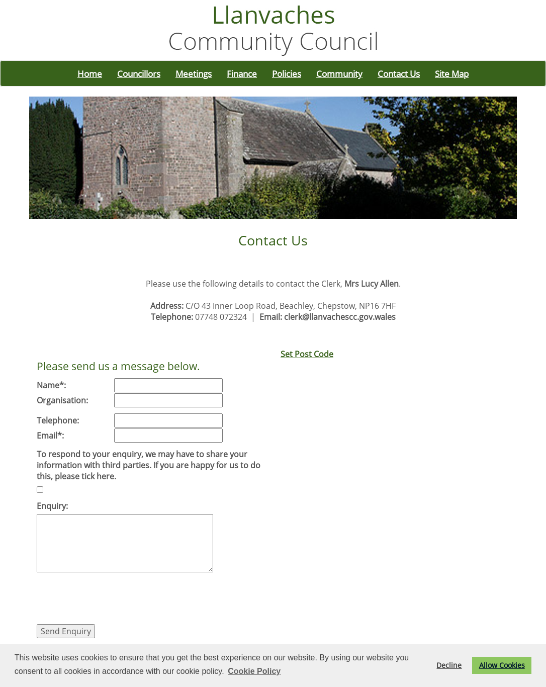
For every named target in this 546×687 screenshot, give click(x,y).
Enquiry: (52, 505)
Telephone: (58, 420)
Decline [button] (449, 665)
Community (339, 73)
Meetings (193, 73)
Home (89, 73)
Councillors (138, 73)
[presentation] (113, 599)
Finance (242, 73)
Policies (286, 73)
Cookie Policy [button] (254, 671)
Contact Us (399, 73)
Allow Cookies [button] (502, 665)
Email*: (50, 435)
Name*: (51, 385)
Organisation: (62, 400)
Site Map (452, 73)
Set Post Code (307, 354)
